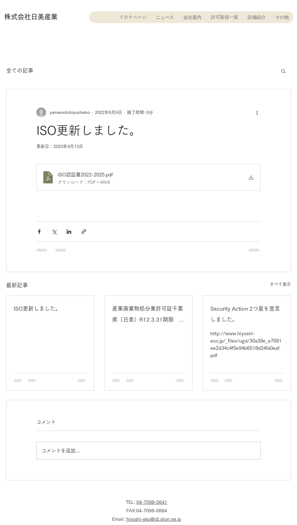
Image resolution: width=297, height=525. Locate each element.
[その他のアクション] (257, 112)
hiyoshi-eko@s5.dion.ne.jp (153, 519)
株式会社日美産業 (31, 16)
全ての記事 (19, 70)
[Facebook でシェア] (39, 231)
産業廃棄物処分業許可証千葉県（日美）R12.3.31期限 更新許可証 (148, 315)
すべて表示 (280, 284)
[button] (283, 70)
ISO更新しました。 (37, 308)
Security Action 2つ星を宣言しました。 (245, 314)
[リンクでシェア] (84, 231)
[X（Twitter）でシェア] (54, 231)
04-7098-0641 (151, 502)
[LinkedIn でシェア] (69, 231)
